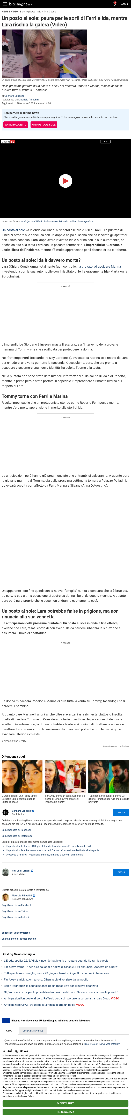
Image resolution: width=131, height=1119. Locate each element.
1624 (67, 1058)
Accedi (124, 4)
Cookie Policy (27, 1096)
